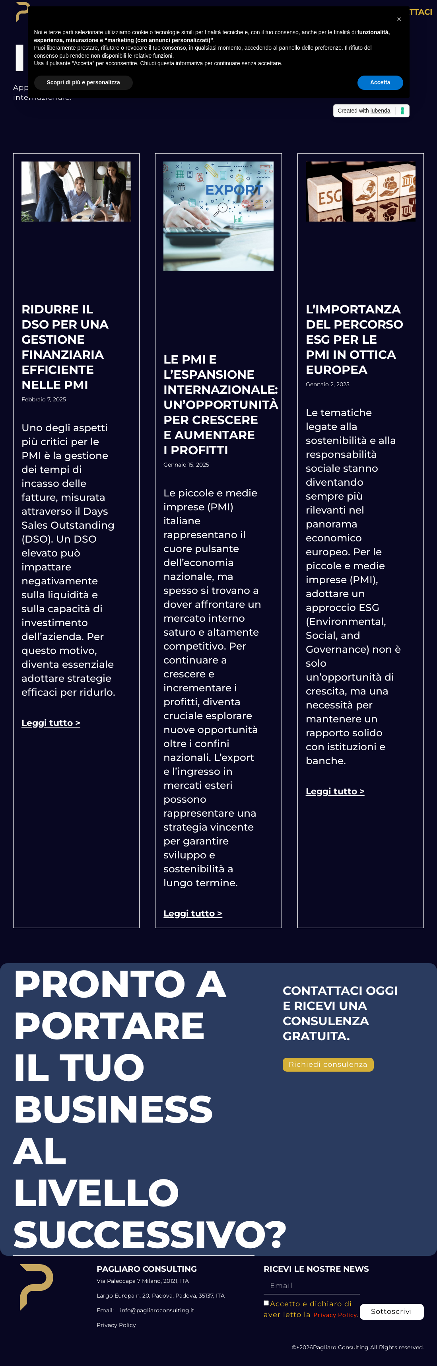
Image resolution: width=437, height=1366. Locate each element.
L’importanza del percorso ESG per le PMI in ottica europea (354, 339)
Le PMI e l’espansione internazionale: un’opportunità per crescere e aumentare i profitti (220, 404)
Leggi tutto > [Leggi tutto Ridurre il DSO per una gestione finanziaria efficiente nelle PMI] (50, 723)
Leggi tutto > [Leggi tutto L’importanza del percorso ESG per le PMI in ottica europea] (335, 791)
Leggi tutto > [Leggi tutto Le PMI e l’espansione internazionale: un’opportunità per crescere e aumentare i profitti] (192, 913)
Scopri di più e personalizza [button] (83, 82)
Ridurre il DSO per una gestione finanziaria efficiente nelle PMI (65, 347)
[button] (399, 19)
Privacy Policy (335, 1314)
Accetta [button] (380, 82)
